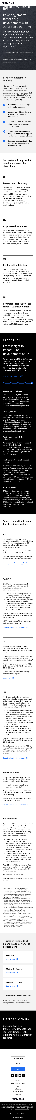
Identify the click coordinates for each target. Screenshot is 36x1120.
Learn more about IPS (12, 376)
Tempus (8, 3)
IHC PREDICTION (10, 819)
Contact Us (18, 1069)
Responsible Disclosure (18, 1083)
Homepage (18, 1081)
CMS (5, 641)
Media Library (18, 1089)
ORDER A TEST (18, 1058)
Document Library (18, 1092)
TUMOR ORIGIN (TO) (11, 772)
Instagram (23, 1075)
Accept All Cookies (17, 1114)
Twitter (16, 1075)
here (18, 62)
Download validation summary (21, 564)
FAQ (18, 1086)
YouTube (20, 1075)
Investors (18, 1094)
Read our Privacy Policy (22, 1109)
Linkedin (12, 1075)
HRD (5, 692)
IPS (4, 534)
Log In (18, 1064)
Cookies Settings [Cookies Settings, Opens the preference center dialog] (18, 1117)
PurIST (7, 579)
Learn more (5, 564)
